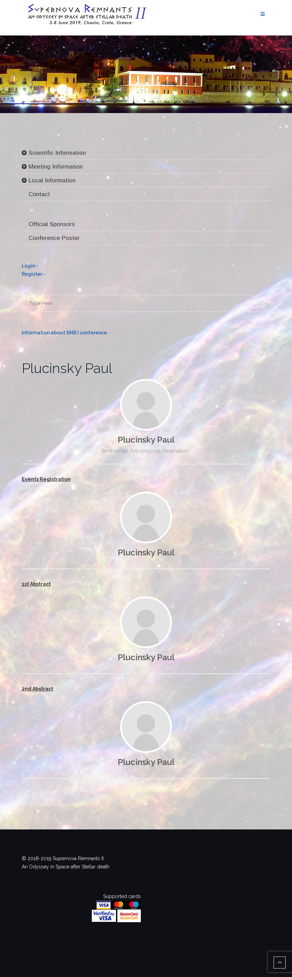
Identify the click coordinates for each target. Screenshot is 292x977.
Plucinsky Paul (67, 368)
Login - (30, 266)
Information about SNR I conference (64, 332)
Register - (33, 274)
